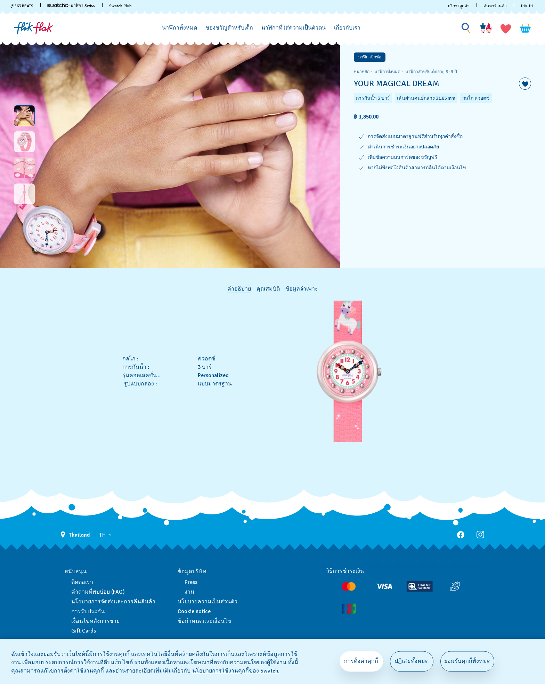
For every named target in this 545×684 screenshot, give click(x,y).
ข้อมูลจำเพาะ (301, 288)
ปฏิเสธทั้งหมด (411, 661)
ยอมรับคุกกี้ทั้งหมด (467, 661)
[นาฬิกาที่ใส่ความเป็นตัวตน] (293, 28)
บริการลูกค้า (459, 6)
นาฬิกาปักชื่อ (369, 57)
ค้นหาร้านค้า (495, 6)
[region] (442, 154)
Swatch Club (120, 6)
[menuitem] (179, 26)
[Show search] (466, 28)
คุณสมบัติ (268, 288)
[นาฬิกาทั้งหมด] (179, 28)
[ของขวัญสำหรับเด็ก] (229, 28)
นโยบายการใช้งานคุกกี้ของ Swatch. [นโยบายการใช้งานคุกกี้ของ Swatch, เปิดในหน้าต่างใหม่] (235, 670)
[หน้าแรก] (33, 28)
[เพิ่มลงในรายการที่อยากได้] (525, 84)
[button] (506, 28)
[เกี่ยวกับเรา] (347, 28)
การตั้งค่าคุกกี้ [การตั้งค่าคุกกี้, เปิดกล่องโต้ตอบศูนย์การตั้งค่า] (361, 661)
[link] (57, 5)
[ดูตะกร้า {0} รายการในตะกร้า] (525, 28)
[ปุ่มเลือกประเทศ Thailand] (75, 535)
